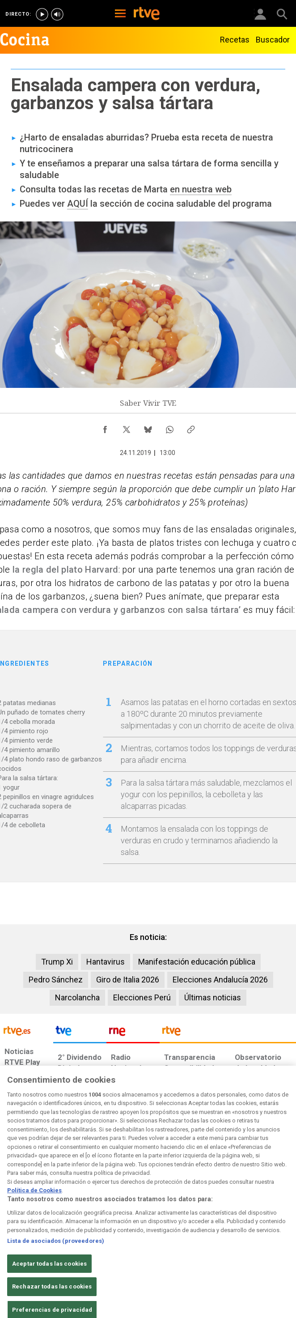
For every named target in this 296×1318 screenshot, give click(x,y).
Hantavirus (105, 961)
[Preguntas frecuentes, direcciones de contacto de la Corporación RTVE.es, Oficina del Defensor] (231, 1240)
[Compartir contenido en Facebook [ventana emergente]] (105, 427)
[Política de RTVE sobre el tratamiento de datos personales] (45, 1245)
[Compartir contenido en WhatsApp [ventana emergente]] (169, 427)
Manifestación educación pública (196, 961)
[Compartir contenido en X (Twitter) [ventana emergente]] (126, 427)
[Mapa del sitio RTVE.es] (204, 1245)
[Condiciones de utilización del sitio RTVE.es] (11, 1245)
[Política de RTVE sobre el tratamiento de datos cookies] (86, 1245)
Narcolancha (77, 997)
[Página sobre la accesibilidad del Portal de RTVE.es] (170, 1240)
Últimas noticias (212, 997)
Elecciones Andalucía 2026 (220, 979)
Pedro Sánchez (56, 979)
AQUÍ (77, 203)
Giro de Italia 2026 (127, 979)
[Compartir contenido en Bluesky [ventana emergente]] (148, 427)
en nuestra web (201, 189)
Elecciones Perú (142, 997)
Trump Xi (57, 961)
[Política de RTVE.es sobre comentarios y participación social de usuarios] (271, 1245)
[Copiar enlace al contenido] (191, 427)
